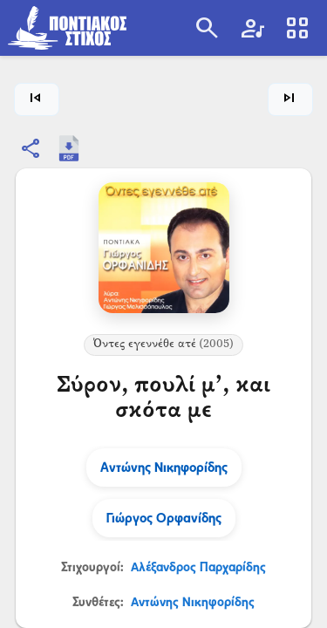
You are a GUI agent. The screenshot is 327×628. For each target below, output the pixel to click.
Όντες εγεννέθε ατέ (163, 344)
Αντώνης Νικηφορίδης (193, 601)
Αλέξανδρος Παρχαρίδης (198, 566)
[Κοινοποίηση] (31, 148)
